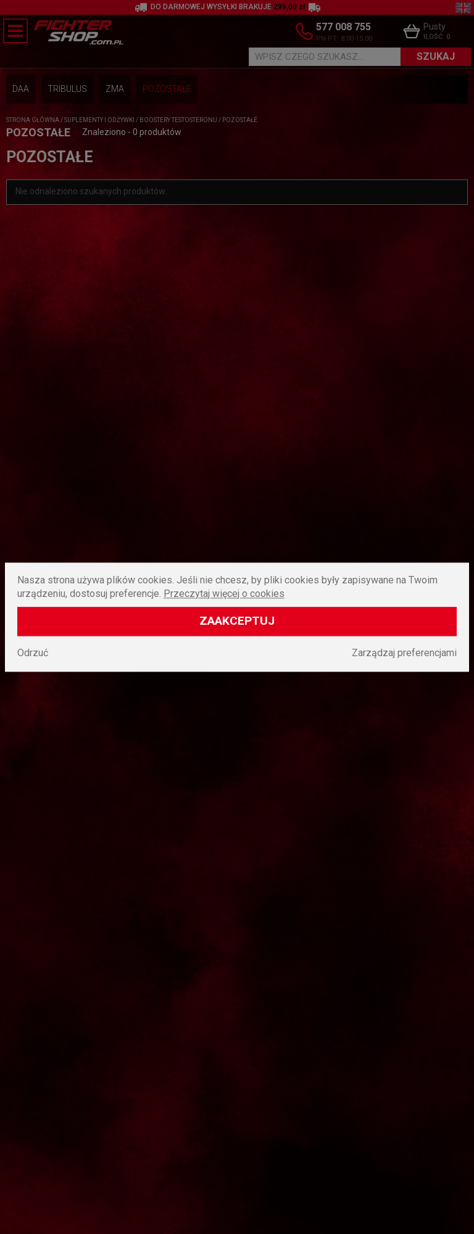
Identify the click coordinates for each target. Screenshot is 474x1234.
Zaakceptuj (237, 621)
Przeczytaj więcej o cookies (224, 593)
